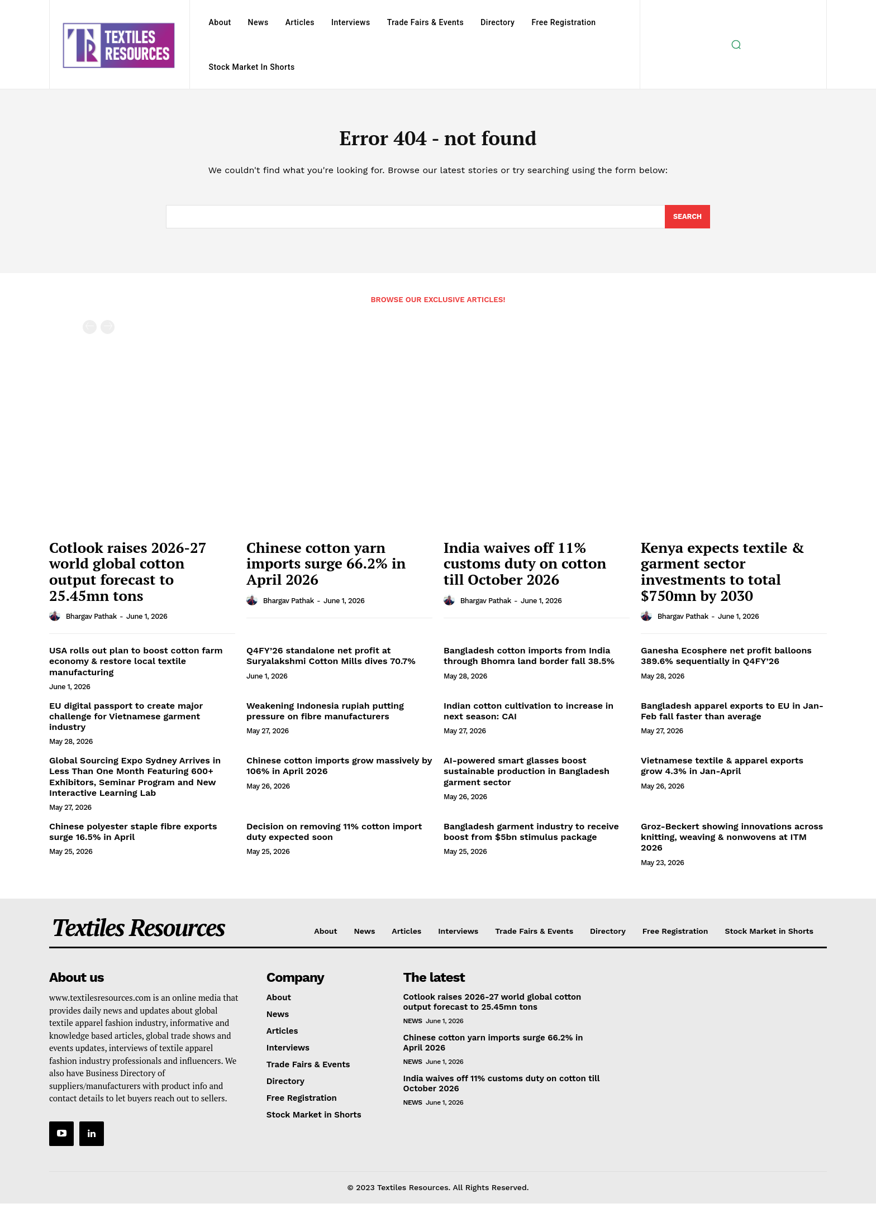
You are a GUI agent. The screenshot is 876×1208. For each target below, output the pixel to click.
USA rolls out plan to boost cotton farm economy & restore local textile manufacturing (136, 665)
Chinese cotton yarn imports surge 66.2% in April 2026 (326, 567)
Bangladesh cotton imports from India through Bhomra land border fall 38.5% (529, 660)
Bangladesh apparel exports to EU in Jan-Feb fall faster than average (732, 715)
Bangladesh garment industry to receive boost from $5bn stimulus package (531, 836)
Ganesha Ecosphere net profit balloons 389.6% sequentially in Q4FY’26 (726, 660)
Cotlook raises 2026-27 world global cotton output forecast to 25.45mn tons (127, 575)
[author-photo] (56, 620)
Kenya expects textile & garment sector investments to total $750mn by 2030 (722, 575)
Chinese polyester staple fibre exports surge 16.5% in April (133, 836)
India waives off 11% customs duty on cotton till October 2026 (525, 567)
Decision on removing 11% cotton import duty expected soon (334, 836)
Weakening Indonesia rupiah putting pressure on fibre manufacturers (325, 715)
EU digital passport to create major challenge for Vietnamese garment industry (126, 721)
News (412, 1025)
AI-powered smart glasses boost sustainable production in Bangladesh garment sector (527, 775)
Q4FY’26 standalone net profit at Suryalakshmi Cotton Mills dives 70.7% (331, 660)
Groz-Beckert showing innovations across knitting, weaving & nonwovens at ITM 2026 (732, 841)
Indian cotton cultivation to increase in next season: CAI (528, 715)
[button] (735, 44)
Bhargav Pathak (91, 621)
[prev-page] (90, 331)
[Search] (687, 220)
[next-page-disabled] (108, 331)
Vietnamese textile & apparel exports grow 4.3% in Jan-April (722, 770)
